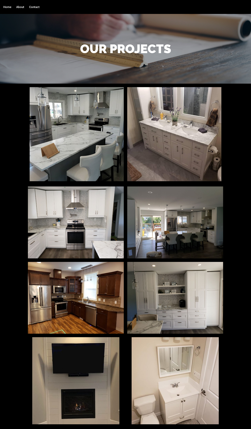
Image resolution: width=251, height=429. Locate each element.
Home (7, 7)
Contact (34, 7)
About (20, 7)
